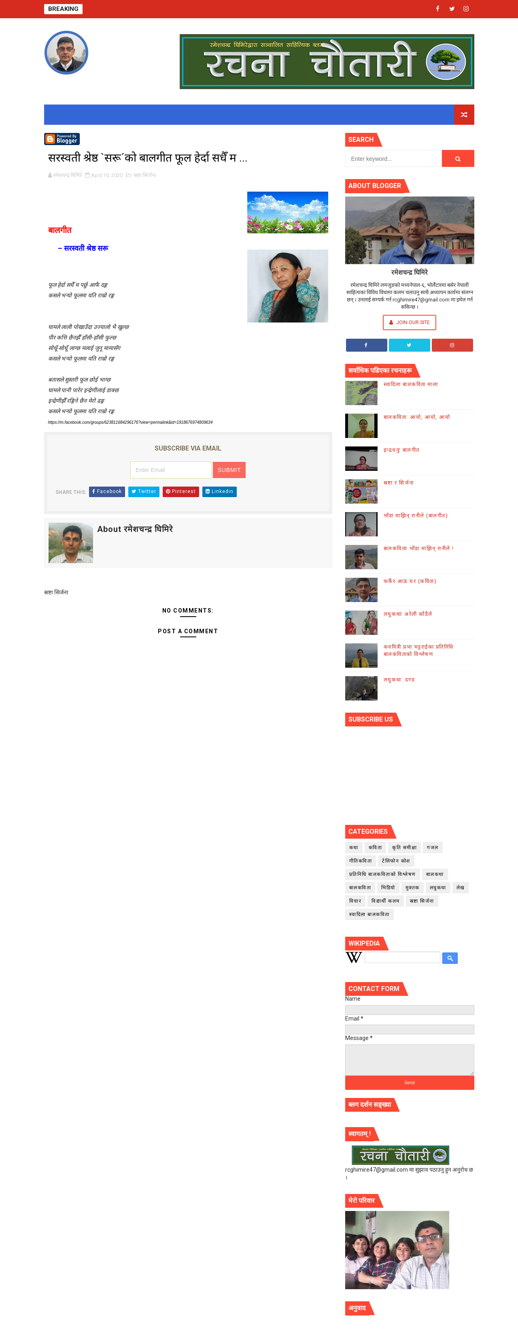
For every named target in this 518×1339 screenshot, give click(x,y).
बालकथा (435, 874)
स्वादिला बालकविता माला (411, 384)
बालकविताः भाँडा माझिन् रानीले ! (419, 548)
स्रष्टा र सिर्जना (399, 483)
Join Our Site (409, 322)
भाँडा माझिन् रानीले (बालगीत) (416, 516)
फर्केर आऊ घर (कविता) (410, 581)
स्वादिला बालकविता (369, 914)
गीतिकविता (360, 861)
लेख (460, 888)
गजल (433, 847)
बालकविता (360, 888)
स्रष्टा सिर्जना (145, 175)
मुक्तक (412, 888)
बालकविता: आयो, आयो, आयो (417, 417)
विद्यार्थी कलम (386, 901)
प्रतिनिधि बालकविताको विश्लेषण (382, 874)
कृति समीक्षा (404, 847)
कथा (354, 847)
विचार (355, 901)
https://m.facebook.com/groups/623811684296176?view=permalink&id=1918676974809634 (130, 422)
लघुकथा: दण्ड (399, 680)
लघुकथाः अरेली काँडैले (408, 614)
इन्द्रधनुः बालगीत (402, 450)
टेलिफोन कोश (396, 861)
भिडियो (388, 888)
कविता (375, 847)
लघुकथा (438, 888)
